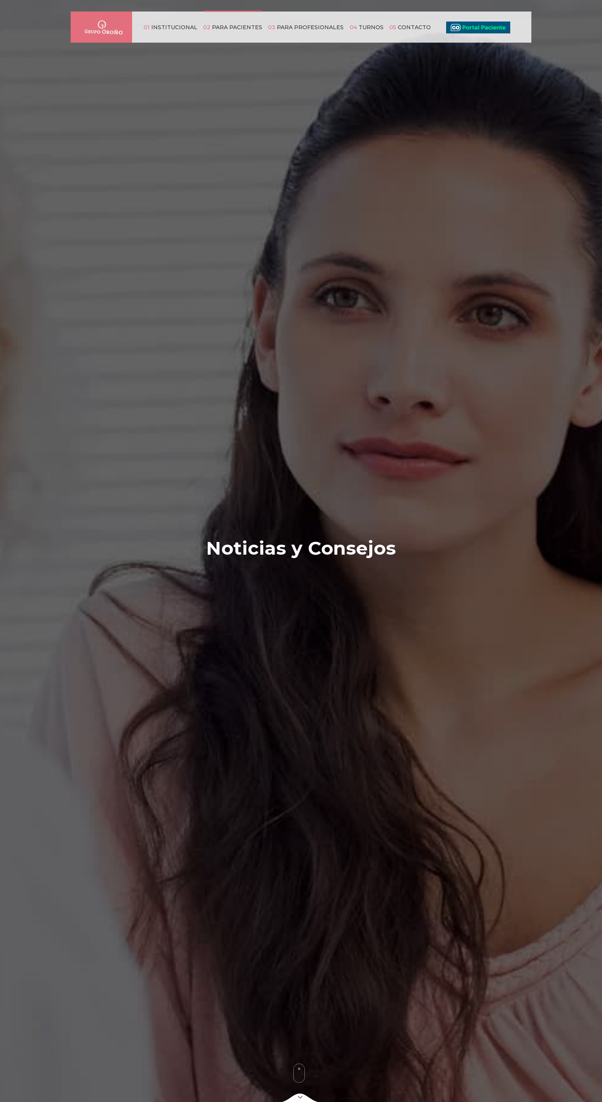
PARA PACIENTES (232, 27)
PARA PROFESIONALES (306, 27)
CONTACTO (410, 27)
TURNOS (367, 27)
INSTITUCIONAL (170, 27)
